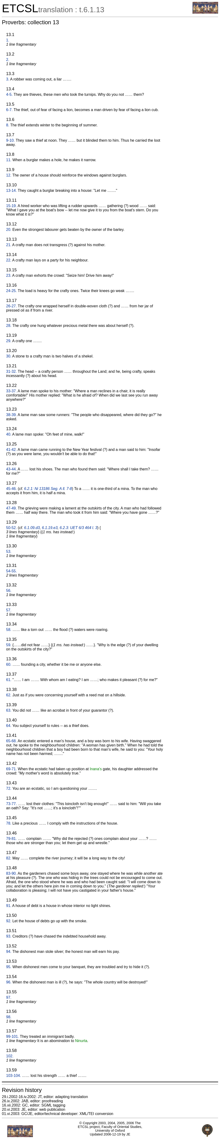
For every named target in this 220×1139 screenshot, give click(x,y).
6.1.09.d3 (32, 528)
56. (8, 591)
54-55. (11, 571)
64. (8, 726)
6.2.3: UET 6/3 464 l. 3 (78, 528)
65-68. (11, 741)
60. (8, 664)
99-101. (12, 1037)
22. (8, 260)
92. (8, 921)
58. (8, 630)
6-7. (9, 110)
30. (8, 356)
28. (8, 326)
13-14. (11, 190)
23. (8, 275)
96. (8, 982)
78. (8, 823)
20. (8, 230)
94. (8, 952)
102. (9, 1056)
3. (7, 79)
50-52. (11, 528)
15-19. (11, 206)
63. (8, 710)
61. (8, 680)
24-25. (11, 291)
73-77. (11, 804)
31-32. (11, 371)
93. (8, 936)
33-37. (11, 391)
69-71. (11, 769)
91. (8, 906)
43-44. (11, 469)
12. (8, 175)
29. (8, 341)
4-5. (9, 94)
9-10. (10, 140)
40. (8, 434)
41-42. (11, 450)
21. (8, 245)
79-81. (11, 839)
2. (7, 60)
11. (8, 160)
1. (7, 40)
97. (8, 997)
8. (7, 125)
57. (8, 610)
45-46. (11, 489)
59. (8, 645)
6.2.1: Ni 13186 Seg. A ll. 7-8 (48, 489)
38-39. (11, 415)
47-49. (11, 508)
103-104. (13, 1076)
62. (8, 695)
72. (8, 788)
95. (8, 967)
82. (8, 858)
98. (8, 1017)
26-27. (11, 306)
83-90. (11, 873)
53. (8, 551)
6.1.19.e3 (50, 528)
